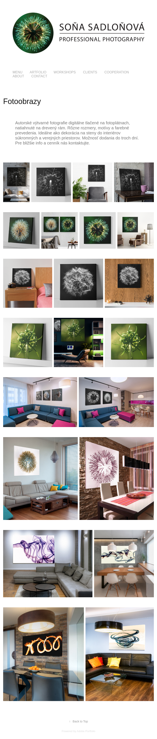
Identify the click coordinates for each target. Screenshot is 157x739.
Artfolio (38, 72)
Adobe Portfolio (86, 731)
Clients (90, 72)
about (18, 76)
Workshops (65, 72)
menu (17, 72)
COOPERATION (116, 72)
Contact (39, 76)
